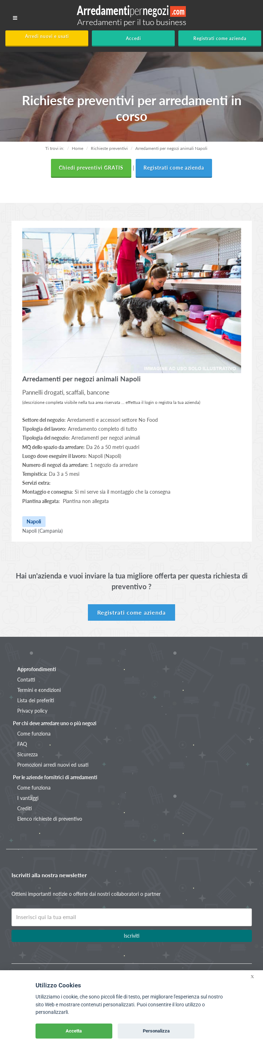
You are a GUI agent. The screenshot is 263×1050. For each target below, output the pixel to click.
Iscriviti (132, 936)
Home (77, 148)
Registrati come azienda (219, 38)
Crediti (24, 808)
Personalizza (156, 1031)
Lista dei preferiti (35, 700)
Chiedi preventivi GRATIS (91, 168)
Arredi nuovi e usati (47, 36)
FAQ (22, 744)
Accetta (74, 1031)
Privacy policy (32, 711)
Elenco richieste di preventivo (49, 819)
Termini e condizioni (39, 690)
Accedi (133, 38)
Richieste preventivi (109, 148)
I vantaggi (27, 798)
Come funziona (34, 734)
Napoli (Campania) (42, 531)
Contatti (26, 680)
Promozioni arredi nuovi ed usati (53, 765)
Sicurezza (27, 754)
